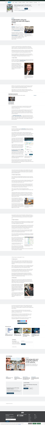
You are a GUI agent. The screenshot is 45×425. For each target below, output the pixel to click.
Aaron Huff (14, 24)
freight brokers (24, 128)
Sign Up (7, 421)
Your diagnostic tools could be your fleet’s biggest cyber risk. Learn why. (35, 335)
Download (25, 388)
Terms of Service (23, 10)
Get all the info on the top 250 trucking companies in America (13, 388)
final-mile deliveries (15, 35)
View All (31, 388)
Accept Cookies (38, 423)
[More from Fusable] (22, 0)
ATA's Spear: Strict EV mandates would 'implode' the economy (18, 378)
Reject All (34, 423)
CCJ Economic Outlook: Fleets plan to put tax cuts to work (9, 335)
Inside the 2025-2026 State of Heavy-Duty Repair (30, 385)
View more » (35, 95)
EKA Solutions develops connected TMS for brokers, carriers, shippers (26, 335)
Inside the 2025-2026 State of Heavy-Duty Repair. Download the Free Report (11, 103)
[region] (22, 423)
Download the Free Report (26, 386)
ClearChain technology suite (17, 115)
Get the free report (10, 393)
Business (13, 18)
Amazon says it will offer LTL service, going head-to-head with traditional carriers (26, 378)
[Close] (44, 423)
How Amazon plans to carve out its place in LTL (9, 378)
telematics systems (23, 60)
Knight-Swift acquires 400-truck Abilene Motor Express (17, 335)
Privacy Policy (20, 10)
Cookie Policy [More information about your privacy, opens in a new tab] (19, 424)
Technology (13, 26)
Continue (23, 344)
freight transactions (17, 30)
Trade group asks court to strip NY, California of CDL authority (32, 360)
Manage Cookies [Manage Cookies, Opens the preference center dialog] (30, 423)
